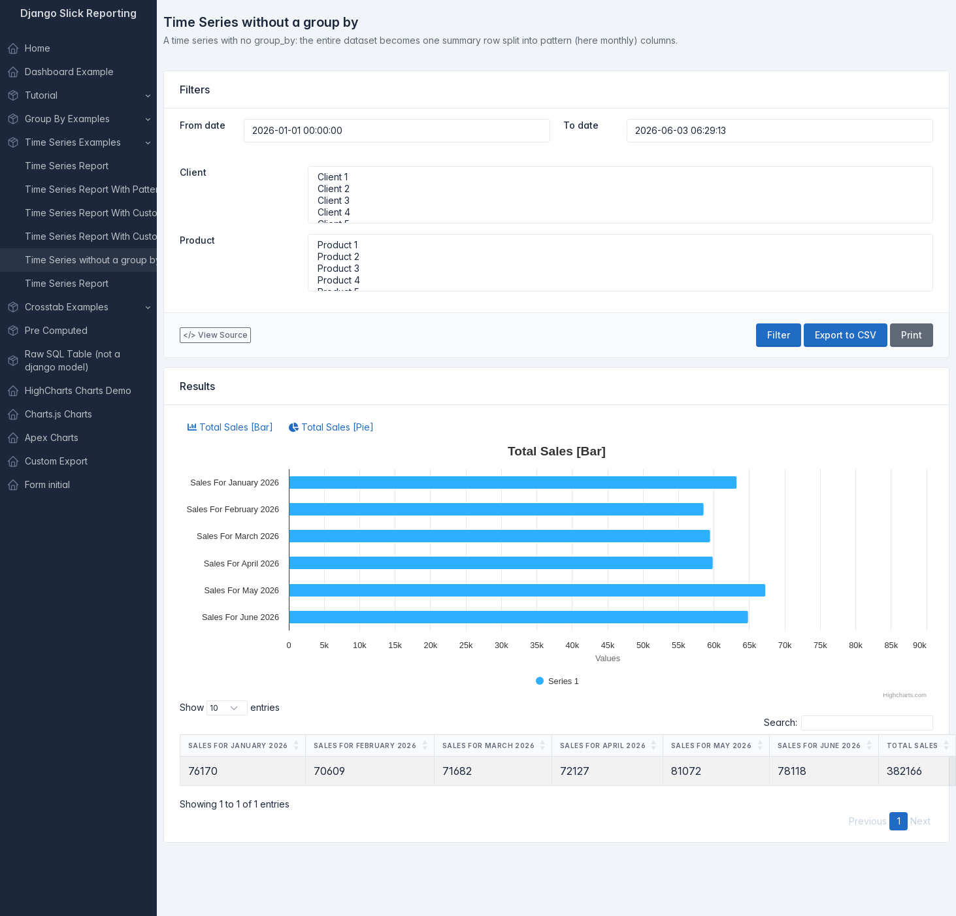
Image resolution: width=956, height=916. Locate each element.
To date (581, 125)
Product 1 (620, 245)
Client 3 (620, 200)
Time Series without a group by (91, 259)
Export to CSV (845, 334)
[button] (78, 95)
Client (193, 172)
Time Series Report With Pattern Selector (91, 189)
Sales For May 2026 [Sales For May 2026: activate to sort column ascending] (711, 745)
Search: (848, 722)
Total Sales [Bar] (230, 427)
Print (911, 334)
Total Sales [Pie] (331, 427)
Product (197, 240)
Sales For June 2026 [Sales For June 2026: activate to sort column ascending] (819, 745)
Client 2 (620, 189)
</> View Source (215, 335)
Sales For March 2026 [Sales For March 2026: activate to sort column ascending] (488, 745)
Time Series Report (66, 165)
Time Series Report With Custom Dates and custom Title (91, 236)
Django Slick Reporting (78, 13)
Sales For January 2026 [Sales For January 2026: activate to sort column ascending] (238, 745)
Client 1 (620, 177)
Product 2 (620, 257)
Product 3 (620, 268)
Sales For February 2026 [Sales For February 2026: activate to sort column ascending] (365, 745)
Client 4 (620, 212)
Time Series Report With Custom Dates (91, 212)
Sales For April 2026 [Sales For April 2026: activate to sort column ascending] (603, 745)
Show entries (230, 707)
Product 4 (620, 280)
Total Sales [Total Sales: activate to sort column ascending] (912, 745)
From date (202, 125)
